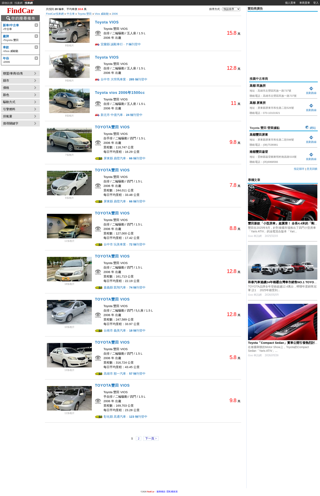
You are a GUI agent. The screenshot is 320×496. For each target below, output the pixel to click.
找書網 (18, 2)
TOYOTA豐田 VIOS (112, 127)
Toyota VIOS (107, 22)
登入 (316, 2)
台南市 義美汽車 (115, 330)
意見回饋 (312, 168)
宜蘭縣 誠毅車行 (112, 44)
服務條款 (161, 491)
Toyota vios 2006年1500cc (120, 93)
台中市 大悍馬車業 (113, 79)
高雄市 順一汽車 (115, 373)
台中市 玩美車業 (115, 244)
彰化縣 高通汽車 (115, 416)
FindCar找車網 (54, 13)
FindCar (20, 11)
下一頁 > (151, 438)
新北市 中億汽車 (112, 115)
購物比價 (7, 2)
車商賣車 (304, 2)
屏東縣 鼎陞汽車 (115, 158)
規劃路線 (311, 91)
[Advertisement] (283, 41)
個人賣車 (290, 2)
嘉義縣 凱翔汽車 (115, 287)
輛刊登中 (133, 44)
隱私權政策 (172, 491)
